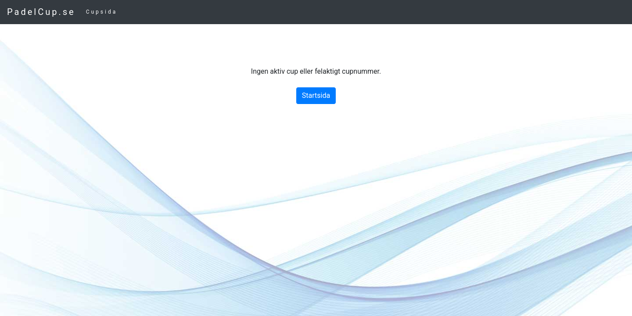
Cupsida (102, 12)
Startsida (316, 95)
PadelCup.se (41, 12)
